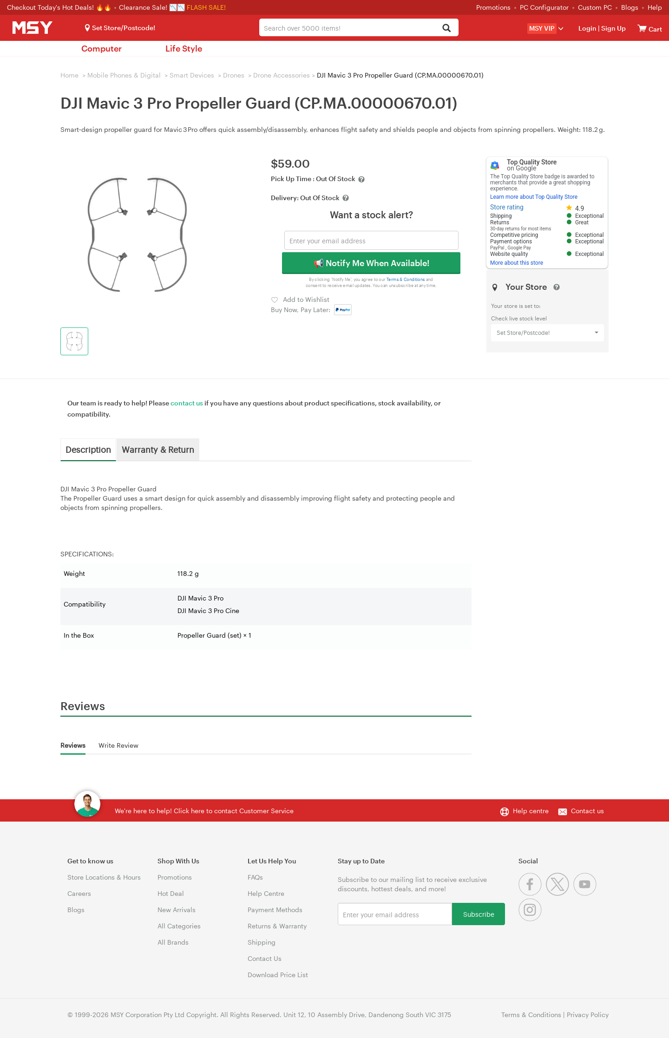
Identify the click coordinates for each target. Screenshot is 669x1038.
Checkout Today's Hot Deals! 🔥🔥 (60, 7)
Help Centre (266, 893)
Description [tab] (88, 449)
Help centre (531, 811)
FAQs (255, 877)
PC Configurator (544, 7)
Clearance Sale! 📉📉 (152, 7)
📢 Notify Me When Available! (371, 263)
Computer (101, 48)
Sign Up (613, 28)
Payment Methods (275, 910)
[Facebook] (532, 893)
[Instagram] (531, 919)
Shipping (261, 942)
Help (655, 7)
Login (587, 28)
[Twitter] (559, 893)
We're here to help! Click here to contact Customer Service (204, 811)
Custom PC (595, 7)
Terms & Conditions (406, 279)
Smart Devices (192, 75)
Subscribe (478, 913)
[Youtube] (586, 893)
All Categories (179, 926)
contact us (187, 403)
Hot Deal (170, 893)
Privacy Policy (588, 1014)
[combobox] (359, 27)
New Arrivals (176, 910)
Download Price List (278, 975)
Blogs (629, 7)
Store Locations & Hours (104, 877)
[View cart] (642, 28)
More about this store (516, 263)
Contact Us (265, 958)
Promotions (493, 7)
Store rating (507, 207)
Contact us (587, 811)
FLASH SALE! (206, 7)
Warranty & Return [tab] (158, 449)
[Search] (446, 28)
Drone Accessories (281, 75)
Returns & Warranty (277, 926)
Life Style (183, 48)
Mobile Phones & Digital (124, 75)
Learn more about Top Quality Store (533, 197)
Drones (233, 75)
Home (69, 75)
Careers (79, 893)
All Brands (173, 942)
